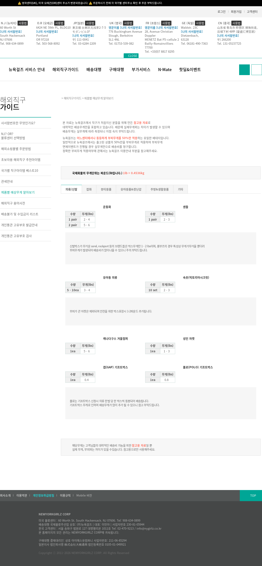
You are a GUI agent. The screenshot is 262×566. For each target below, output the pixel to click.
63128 (185, 39)
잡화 (89, 189)
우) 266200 (224, 39)
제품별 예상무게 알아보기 (18, 192)
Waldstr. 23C (189, 27)
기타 (180, 189)
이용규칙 (65, 495)
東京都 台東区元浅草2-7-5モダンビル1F (89, 29)
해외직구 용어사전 (13, 203)
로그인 (222, 11)
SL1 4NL (114, 39)
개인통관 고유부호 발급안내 (19, 225)
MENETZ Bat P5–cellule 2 (162, 39)
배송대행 (93, 69)
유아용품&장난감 (131, 189)
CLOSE (132, 56)
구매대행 (116, 69)
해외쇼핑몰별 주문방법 (16, 148)
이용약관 (21, 495)
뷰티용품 (106, 189)
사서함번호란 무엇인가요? (18, 123)
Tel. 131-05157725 (229, 43)
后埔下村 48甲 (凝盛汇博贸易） (237, 31)
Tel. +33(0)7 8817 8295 (159, 51)
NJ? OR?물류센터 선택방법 (13, 136)
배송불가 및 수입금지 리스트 (19, 214)
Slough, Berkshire (121, 35)
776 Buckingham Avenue (125, 31)
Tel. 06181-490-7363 (194, 43)
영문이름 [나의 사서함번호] (125, 27)
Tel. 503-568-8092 (48, 43)
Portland (42, 35)
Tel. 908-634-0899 (12, 43)
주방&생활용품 (160, 189)
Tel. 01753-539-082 (121, 43)
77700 (149, 47)
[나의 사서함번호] (11, 31)
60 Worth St (8, 27)
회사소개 (5, 495)
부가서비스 (141, 69)
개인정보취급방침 (43, 495)
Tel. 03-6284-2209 (84, 43)
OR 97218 (42, 39)
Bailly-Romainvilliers (159, 43)
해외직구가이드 (65, 69)
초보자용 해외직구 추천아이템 (20, 159)
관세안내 (7, 181)
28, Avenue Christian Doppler (159, 33)
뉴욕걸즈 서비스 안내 (27, 69)
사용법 (23, 23)
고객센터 (252, 11)
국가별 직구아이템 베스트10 (19, 170)
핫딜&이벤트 (190, 69)
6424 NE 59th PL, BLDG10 (53, 27)
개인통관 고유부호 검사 (16, 235)
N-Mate (165, 69)
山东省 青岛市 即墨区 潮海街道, (237, 27)
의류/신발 (71, 189)
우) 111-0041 (80, 39)
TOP (253, 495)
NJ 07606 (6, 39)
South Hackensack (12, 35)
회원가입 (236, 11)
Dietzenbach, (190, 35)
